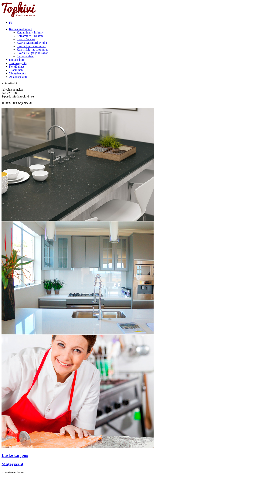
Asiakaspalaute (18, 76)
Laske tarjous (15, 455)
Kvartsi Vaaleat (26, 39)
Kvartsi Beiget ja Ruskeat (32, 53)
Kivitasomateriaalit (20, 29)
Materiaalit (12, 464)
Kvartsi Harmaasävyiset (31, 46)
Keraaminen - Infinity (30, 32)
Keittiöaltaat (16, 66)
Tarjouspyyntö (17, 63)
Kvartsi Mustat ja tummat (32, 49)
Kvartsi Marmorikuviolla (32, 42)
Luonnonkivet (25, 56)
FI (10, 22)
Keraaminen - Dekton (30, 35)
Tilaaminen (16, 70)
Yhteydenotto (17, 73)
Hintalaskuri (16, 59)
